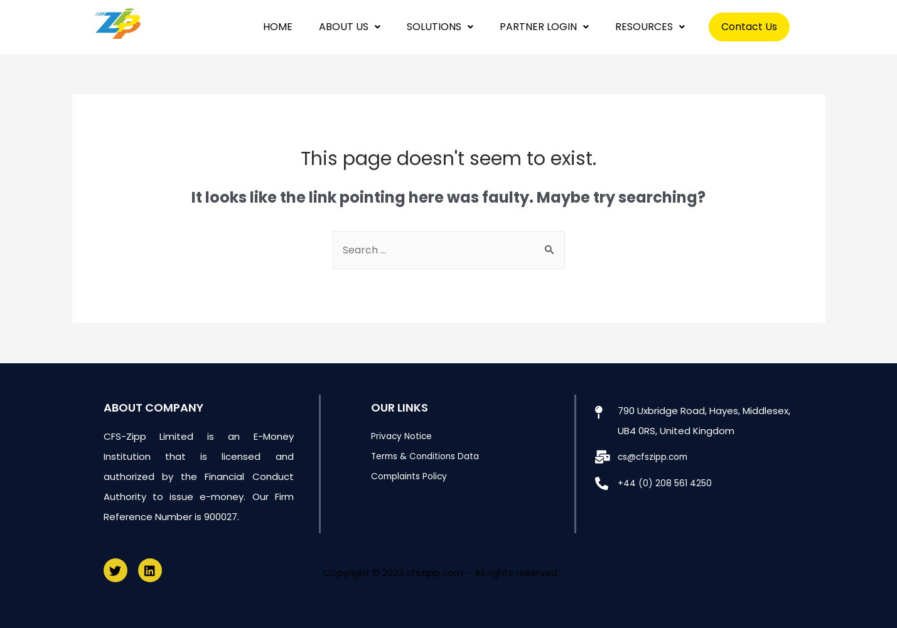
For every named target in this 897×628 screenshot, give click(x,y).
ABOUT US (349, 26)
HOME (278, 26)
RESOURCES (650, 26)
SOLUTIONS (440, 26)
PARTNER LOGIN (544, 26)
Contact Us (749, 26)
